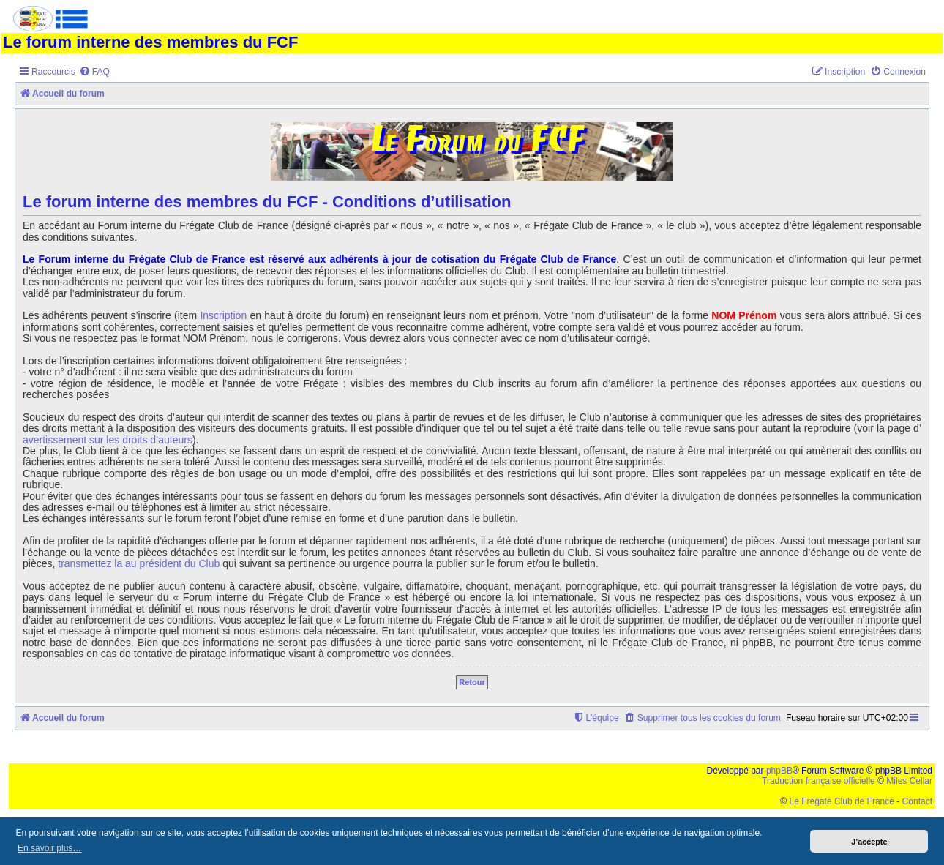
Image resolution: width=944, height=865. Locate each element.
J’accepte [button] (869, 841)
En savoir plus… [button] (49, 848)
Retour (471, 682)
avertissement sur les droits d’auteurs (107, 440)
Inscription (223, 315)
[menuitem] (94, 72)
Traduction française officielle (818, 781)
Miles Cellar (909, 781)
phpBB (779, 770)
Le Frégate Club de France (842, 801)
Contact (917, 801)
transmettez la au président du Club (139, 563)
